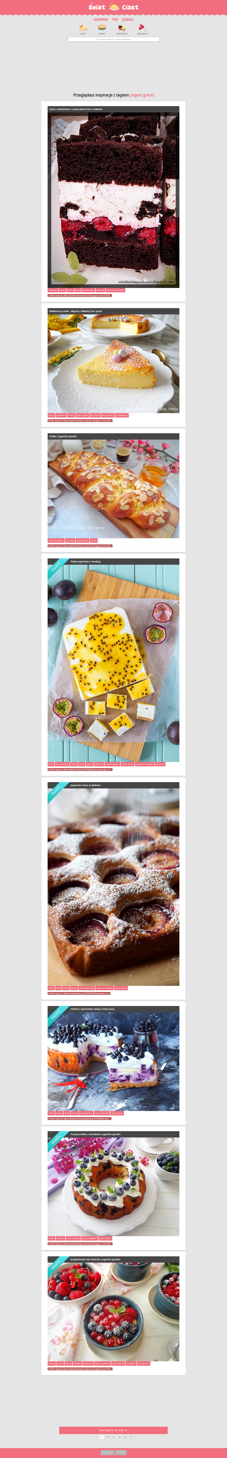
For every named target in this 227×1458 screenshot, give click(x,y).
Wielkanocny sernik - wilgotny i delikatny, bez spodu (75, 311)
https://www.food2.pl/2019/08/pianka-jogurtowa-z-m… (88, 769)
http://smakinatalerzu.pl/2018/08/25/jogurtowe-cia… (87, 993)
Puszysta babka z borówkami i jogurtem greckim (95, 1134)
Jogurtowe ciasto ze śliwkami (85, 785)
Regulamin (107, 1452)
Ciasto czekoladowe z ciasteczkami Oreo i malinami (75, 109)
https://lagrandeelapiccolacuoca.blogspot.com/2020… (88, 546)
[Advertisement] (113, 66)
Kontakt (121, 1452)
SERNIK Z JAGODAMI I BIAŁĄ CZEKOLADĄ (92, 1009)
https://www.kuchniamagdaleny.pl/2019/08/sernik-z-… (87, 1118)
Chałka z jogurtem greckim (63, 436)
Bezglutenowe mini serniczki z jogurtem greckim (95, 1259)
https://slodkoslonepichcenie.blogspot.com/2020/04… (87, 295)
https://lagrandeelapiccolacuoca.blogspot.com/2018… (88, 420)
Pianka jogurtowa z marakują (85, 561)
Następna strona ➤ (113, 1430)
